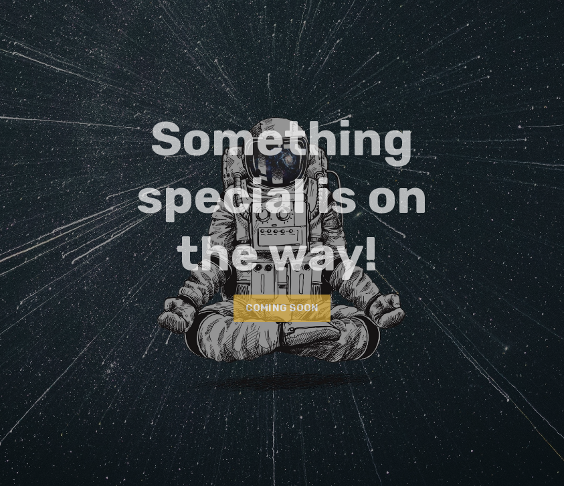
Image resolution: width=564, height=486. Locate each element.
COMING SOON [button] (282, 308)
